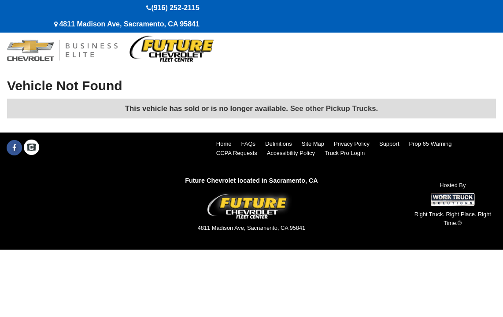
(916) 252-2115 (175, 7)
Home (224, 143)
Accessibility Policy (291, 153)
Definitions (278, 143)
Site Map (313, 143)
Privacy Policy (352, 143)
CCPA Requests (236, 153)
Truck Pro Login (345, 153)
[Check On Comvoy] (31, 147)
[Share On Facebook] (14, 147)
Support (389, 143)
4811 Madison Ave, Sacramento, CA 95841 (129, 24)
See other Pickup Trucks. (334, 108)
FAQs (248, 143)
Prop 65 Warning (430, 143)
